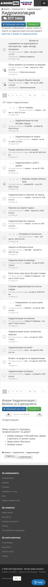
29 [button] (30, 95)
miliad (27, 211)
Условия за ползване (9, 572)
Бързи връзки (24, 457)
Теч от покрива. (26, 107)
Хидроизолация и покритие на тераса (26, 195)
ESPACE (28, 308)
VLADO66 (28, 126)
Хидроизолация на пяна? (20, 347)
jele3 (26, 52)
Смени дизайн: (7, 578)
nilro (36, 237)
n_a (26, 152)
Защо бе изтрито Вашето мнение (24, 80)
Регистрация (7, 543)
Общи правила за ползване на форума (26, 65)
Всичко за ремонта (27, 57)
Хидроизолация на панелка (21, 318)
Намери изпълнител (10, 521)
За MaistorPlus (8, 478)
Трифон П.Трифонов (32, 276)
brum (26, 350)
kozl (26, 337)
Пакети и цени (8, 552)
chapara (38, 110)
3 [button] (12, 95)
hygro (27, 83)
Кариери (5, 483)
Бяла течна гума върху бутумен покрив (26, 273)
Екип (4, 496)
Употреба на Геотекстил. (30, 234)
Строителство (18, 9)
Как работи (6, 517)
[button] (43, 95)
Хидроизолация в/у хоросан (21, 221)
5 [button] (20, 95)
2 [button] (8, 95)
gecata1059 (29, 184)
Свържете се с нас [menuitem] (9, 491)
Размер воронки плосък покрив (23, 150)
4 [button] (16, 95)
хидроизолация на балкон (20, 371)
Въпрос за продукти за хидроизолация (26, 358)
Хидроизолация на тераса (27, 137)
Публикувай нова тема (13, 24)
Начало (5, 9)
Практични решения (27, 72)
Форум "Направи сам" (11, 500)
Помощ (5, 526)
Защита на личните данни (28, 572)
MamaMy (28, 250)
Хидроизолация (34, 9)
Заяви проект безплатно (18, 442)
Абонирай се (33, 24)
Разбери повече (14, 444)
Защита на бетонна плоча (20, 247)
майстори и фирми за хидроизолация (19, 34)
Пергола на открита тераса (21, 208)
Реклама (5, 487)
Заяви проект (7, 513)
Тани (26, 67)
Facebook (42, 572)
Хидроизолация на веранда (21, 260)
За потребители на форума (13, 530)
